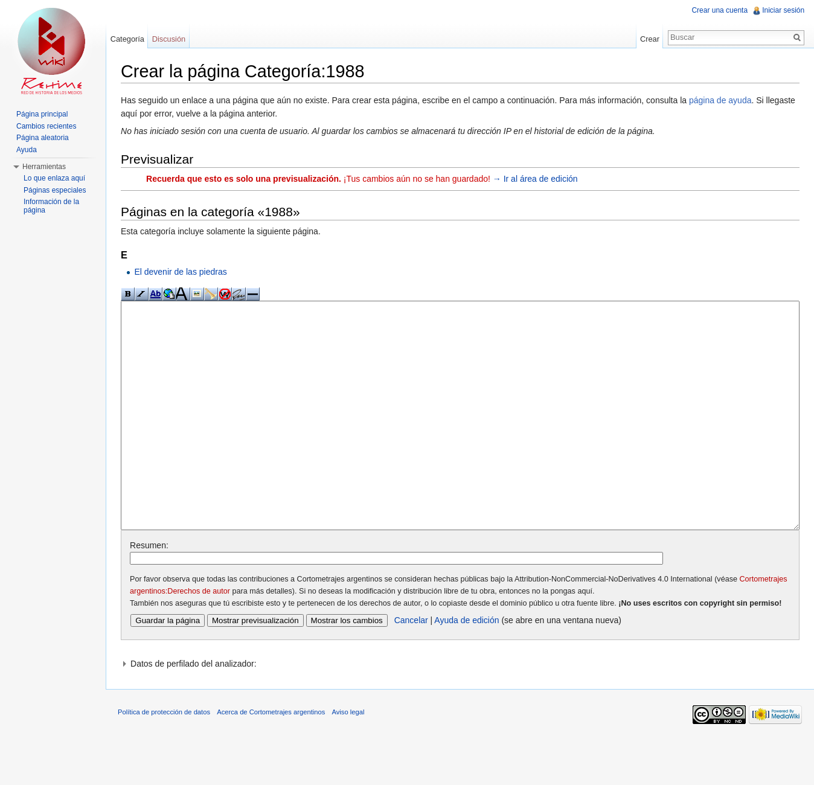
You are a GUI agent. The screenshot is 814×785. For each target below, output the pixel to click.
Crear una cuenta (719, 10)
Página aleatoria (42, 137)
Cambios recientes (46, 126)
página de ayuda (721, 100)
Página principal (42, 114)
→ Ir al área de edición (535, 179)
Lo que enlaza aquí (54, 178)
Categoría (127, 38)
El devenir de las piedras (181, 272)
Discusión (168, 38)
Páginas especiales (55, 190)
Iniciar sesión (783, 10)
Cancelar (412, 665)
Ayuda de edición (467, 665)
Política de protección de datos (164, 757)
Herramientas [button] (44, 166)
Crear (649, 38)
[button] (460, 709)
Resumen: (149, 590)
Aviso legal (348, 757)
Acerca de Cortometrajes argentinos (271, 757)
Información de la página (51, 205)
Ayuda (26, 150)
